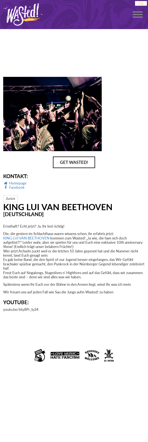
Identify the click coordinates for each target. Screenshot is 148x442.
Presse (131, 428)
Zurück (10, 198)
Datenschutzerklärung (47, 429)
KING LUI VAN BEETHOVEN (26, 238)
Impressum (12, 429)
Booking (92, 429)
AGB (76, 429)
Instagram (12, 422)
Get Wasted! (74, 162)
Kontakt (113, 429)
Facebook (35, 421)
